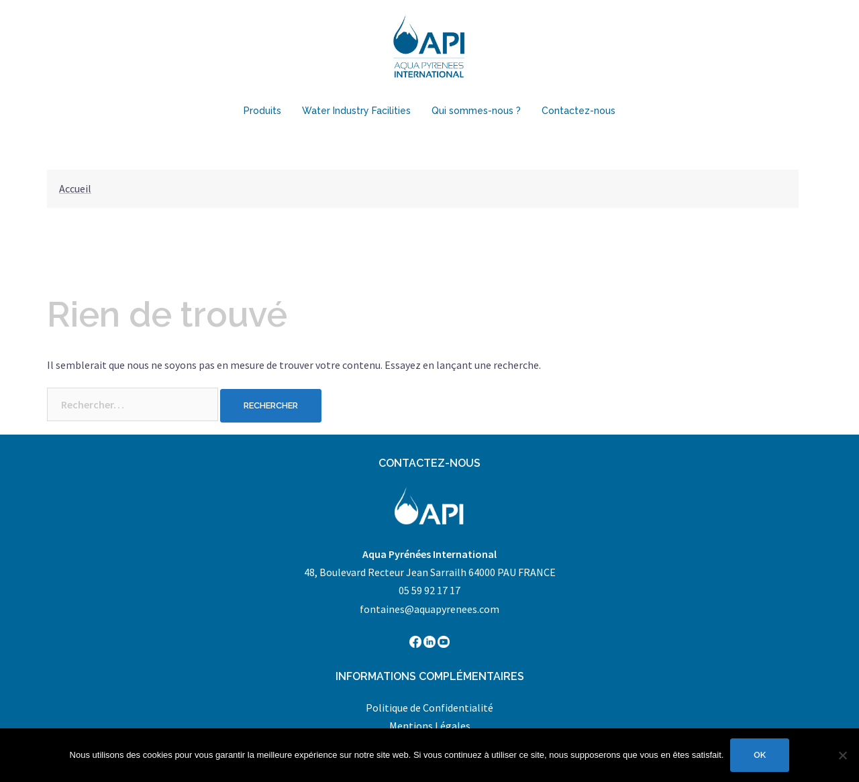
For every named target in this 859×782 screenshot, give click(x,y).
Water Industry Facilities (356, 110)
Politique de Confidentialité (429, 707)
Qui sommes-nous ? (476, 110)
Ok (760, 755)
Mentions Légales (429, 725)
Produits (262, 110)
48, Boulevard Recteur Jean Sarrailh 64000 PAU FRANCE (430, 572)
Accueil (75, 188)
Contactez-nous (578, 110)
